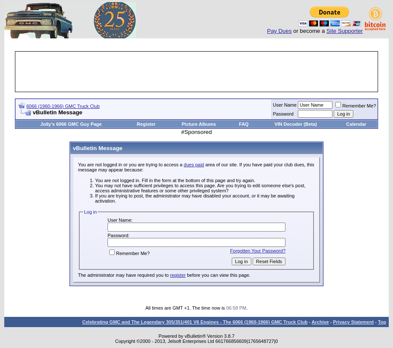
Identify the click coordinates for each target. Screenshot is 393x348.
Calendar (356, 124)
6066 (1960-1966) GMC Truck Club (63, 106)
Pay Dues (279, 31)
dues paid (194, 164)
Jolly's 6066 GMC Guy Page (71, 124)
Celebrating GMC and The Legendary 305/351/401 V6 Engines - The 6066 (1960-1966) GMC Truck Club (195, 322)
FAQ (244, 124)
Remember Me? (355, 105)
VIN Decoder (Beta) (295, 124)
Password (283, 113)
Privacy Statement (353, 322)
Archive (320, 322)
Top (382, 322)
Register (146, 124)
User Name (285, 104)
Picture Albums (199, 124)
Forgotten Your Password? (257, 250)
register (178, 275)
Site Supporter (344, 31)
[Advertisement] (196, 71)
